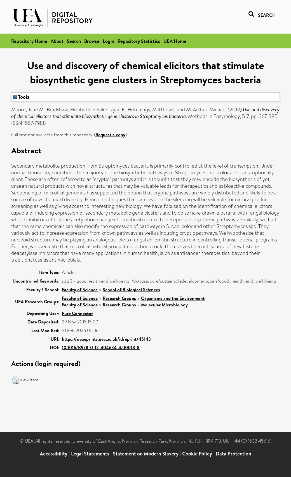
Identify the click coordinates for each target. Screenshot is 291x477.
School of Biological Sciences (131, 289)
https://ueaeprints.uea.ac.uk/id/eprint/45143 (106, 339)
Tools (21, 96)
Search (74, 41)
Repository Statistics (139, 41)
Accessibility (53, 453)
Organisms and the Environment (173, 298)
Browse (91, 41)
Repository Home (29, 41)
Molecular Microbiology (164, 305)
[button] (15, 380)
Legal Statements (90, 453)
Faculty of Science (80, 289)
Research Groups (119, 298)
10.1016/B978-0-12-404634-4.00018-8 (101, 347)
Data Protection (233, 453)
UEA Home (174, 41)
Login (108, 41)
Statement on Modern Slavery (146, 453)
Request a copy (110, 134)
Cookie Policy (197, 453)
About (57, 41)
